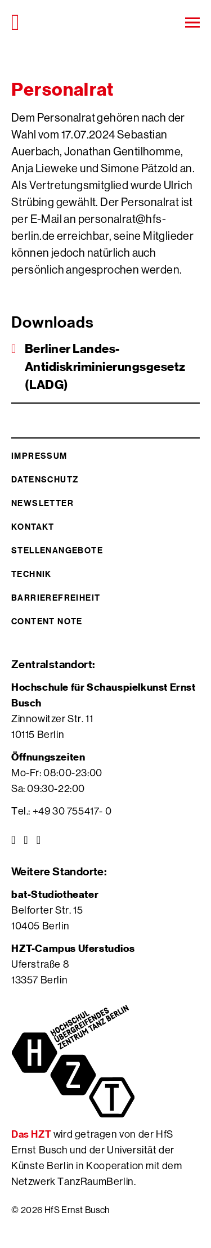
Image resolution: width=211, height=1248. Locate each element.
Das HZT (32, 1134)
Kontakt (33, 526)
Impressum (39, 455)
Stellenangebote (57, 550)
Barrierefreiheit (55, 597)
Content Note (47, 621)
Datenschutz (44, 479)
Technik (31, 574)
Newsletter (42, 503)
